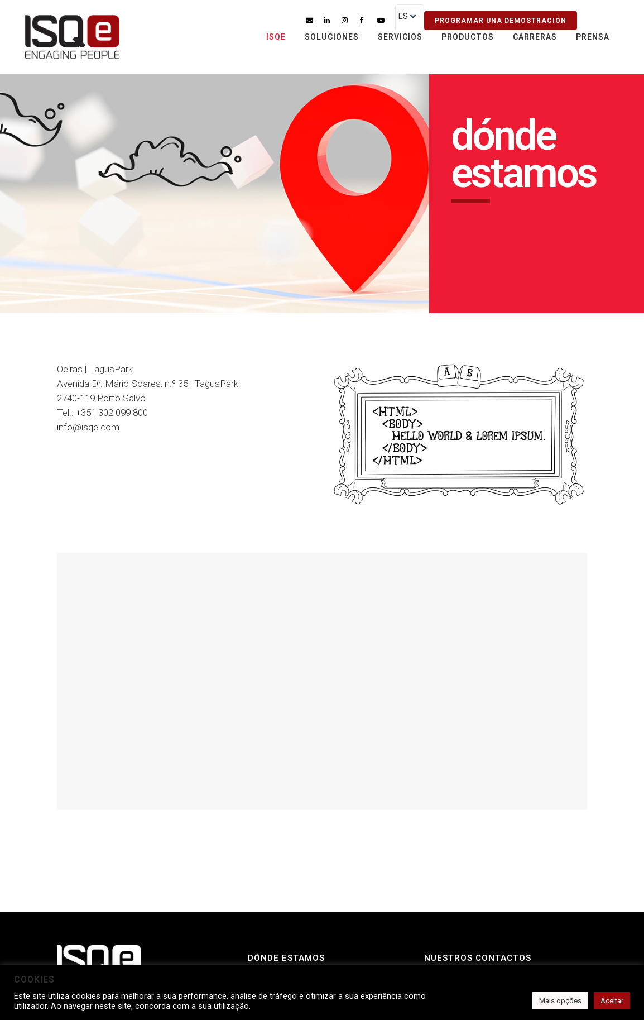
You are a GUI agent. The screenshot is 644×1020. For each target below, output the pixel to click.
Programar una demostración (500, 21)
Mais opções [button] (560, 1001)
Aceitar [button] (611, 1001)
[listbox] (409, 17)
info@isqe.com (88, 427)
